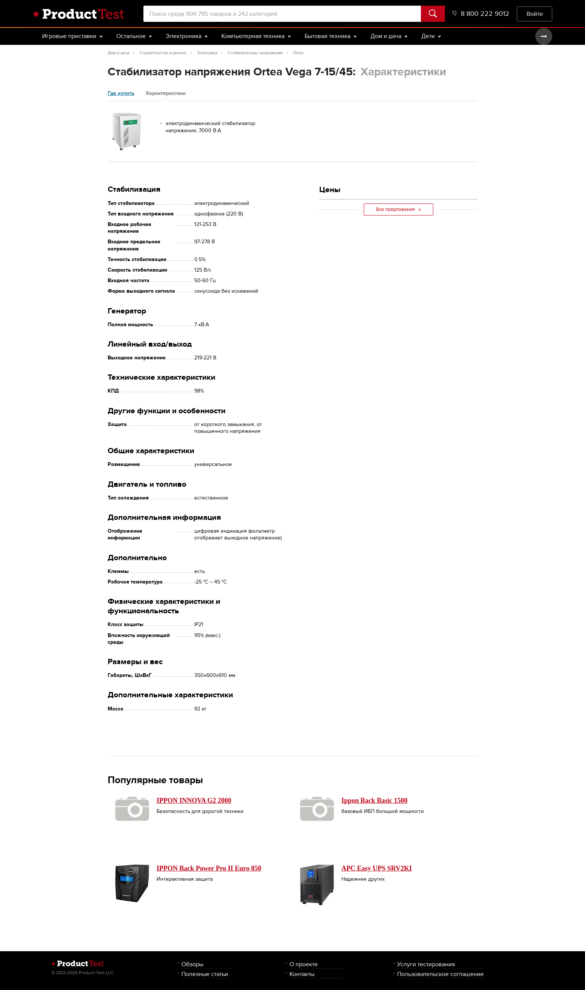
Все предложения (398, 209)
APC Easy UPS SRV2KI (376, 868)
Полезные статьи (204, 974)
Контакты (301, 974)
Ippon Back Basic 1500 (374, 800)
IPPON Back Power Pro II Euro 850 (209, 868)
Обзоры (192, 964)
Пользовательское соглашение (440, 974)
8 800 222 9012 (480, 14)
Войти (535, 13)
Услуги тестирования (426, 964)
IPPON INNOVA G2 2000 (194, 800)
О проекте (303, 964)
